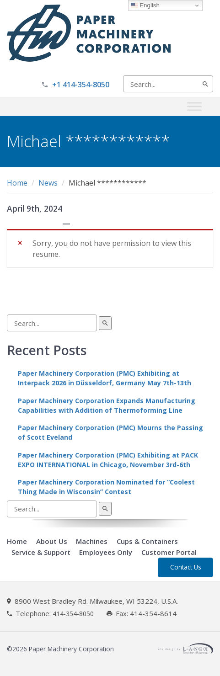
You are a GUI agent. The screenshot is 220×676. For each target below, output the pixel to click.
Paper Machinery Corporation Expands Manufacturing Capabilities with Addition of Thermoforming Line (106, 405)
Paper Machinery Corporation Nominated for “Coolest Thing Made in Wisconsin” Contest (106, 487)
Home (17, 183)
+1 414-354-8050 (80, 85)
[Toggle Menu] (194, 106)
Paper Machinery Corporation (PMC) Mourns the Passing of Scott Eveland (110, 432)
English (145, 5)
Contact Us (185, 567)
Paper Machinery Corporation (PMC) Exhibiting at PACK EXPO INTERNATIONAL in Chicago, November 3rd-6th (108, 460)
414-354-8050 (73, 614)
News (48, 183)
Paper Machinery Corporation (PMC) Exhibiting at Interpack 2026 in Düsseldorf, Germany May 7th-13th (104, 378)
